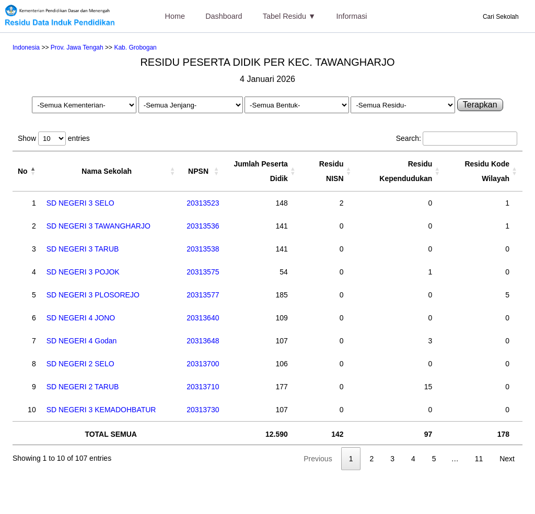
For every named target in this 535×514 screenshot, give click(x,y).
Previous (318, 459)
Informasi (351, 16)
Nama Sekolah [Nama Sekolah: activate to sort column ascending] (107, 171)
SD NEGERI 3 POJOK (83, 272)
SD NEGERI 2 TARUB (82, 386)
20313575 (203, 272)
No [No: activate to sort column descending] (23, 171)
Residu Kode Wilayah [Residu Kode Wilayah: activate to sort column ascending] (486, 171)
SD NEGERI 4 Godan (81, 341)
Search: (456, 138)
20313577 (203, 295)
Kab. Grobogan (135, 47)
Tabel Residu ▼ (289, 16)
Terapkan (480, 104)
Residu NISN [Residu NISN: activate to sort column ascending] (331, 171)
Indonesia (26, 47)
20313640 (203, 318)
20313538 (203, 249)
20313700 (203, 364)
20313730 (203, 409)
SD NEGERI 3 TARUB (82, 249)
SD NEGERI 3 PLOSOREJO (92, 295)
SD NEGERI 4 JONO (80, 318)
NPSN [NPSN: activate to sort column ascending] (198, 171)
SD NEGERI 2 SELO (80, 364)
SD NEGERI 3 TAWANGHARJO (98, 226)
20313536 (203, 226)
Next (507, 459)
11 (479, 459)
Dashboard (223, 16)
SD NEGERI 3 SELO (80, 203)
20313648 (203, 341)
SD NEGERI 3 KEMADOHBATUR (101, 409)
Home (175, 16)
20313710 (203, 386)
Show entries (54, 138)
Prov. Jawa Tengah (77, 47)
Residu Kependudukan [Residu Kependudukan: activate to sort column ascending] (405, 171)
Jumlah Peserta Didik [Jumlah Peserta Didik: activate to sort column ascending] (261, 171)
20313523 (203, 203)
